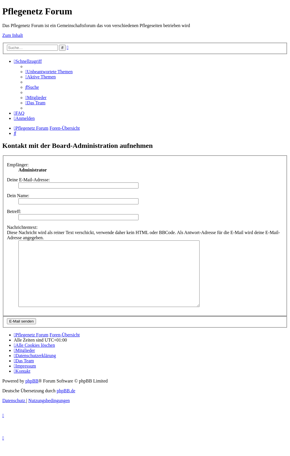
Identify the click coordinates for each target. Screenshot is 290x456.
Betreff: (14, 211)
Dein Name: (18, 195)
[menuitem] (49, 71)
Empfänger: (18, 164)
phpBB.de (66, 403)
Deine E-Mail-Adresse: (28, 179)
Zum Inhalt (12, 35)
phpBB (31, 393)
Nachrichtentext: (22, 227)
